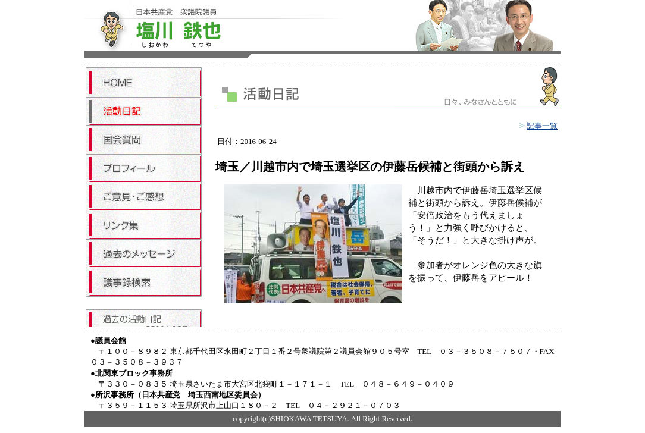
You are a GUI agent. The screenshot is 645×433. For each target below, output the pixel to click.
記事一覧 (538, 125)
